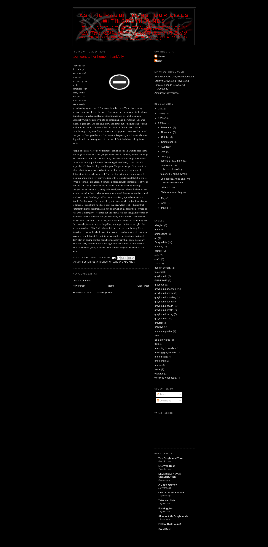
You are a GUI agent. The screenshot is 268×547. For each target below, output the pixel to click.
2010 (161, 113)
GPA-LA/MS (161, 280)
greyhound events (164, 301)
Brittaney (160, 56)
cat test (158, 250)
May (163, 198)
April (164, 203)
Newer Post (79, 285)
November (167, 132)
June (164, 156)
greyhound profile (163, 310)
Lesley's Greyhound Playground (171, 80)
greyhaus (159, 284)
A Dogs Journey (167, 484)
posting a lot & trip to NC (173, 160)
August (165, 146)
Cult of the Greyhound (171, 492)
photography (161, 356)
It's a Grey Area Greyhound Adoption (174, 76)
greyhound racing (163, 314)
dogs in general (162, 267)
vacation (158, 373)
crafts (157, 259)
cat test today (167, 187)
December (167, 127)
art (155, 238)
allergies (158, 225)
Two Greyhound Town (171, 458)
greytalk (158, 322)
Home (111, 285)
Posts (161, 394)
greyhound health (163, 305)
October (165, 137)
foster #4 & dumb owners (173, 174)
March (165, 207)
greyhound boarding (165, 297)
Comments (164, 400)
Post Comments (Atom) (100, 292)
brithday (158, 246)
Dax (156, 263)
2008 (161, 123)
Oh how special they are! (173, 192)
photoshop (160, 360)
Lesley (158, 60)
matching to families (165, 348)
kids (156, 343)
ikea (156, 335)
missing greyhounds (165, 352)
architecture (160, 233)
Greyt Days (164, 529)
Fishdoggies (165, 508)
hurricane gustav (163, 331)
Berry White (160, 242)
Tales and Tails (166, 500)
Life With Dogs (166, 466)
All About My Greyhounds (173, 516)
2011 (161, 108)
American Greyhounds (166, 93)
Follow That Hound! (169, 524)
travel (157, 369)
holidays (158, 327)
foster (86, 262)
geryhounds (100, 262)
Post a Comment (82, 280)
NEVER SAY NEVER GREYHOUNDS (169, 475)
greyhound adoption (122, 262)
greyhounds (160, 318)
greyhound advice (164, 293)
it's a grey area (162, 339)
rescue (158, 365)
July (163, 151)
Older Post (143, 285)
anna (157, 229)
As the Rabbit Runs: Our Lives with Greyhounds (134, 18)
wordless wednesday (165, 377)
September (167, 142)
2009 (161, 118)
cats (156, 255)
